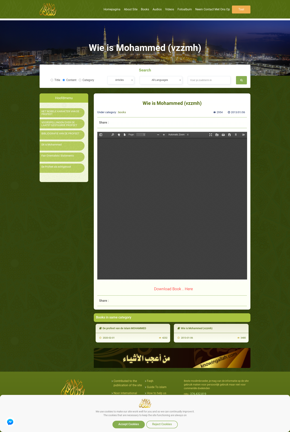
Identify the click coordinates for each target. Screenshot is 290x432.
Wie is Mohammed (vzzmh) (195, 328)
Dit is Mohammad (51, 144)
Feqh (150, 381)
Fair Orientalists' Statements (57, 155)
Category (86, 80)
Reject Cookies (162, 424)
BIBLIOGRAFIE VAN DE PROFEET (60, 133)
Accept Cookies (128, 424)
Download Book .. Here (173, 289)
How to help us (156, 393)
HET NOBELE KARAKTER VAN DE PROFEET (60, 113)
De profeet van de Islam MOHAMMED (122, 328)
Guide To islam (156, 387)
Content (69, 80)
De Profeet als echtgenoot (56, 166)
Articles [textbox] (119, 79)
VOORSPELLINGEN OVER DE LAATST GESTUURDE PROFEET (59, 124)
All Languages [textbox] (160, 79)
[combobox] (120, 80)
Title (55, 80)
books (122, 112)
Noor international (125, 393)
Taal (241, 9)
